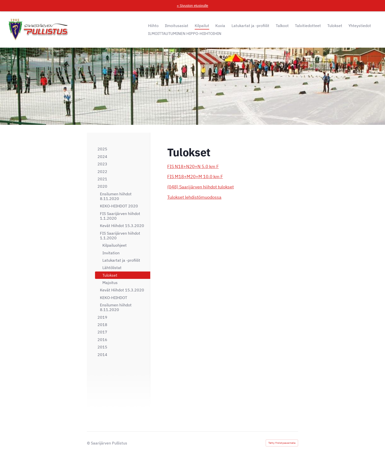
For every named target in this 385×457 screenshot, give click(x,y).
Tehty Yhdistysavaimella (281, 442)
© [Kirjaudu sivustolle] (89, 443)
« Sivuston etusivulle (192, 6)
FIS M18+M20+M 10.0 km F (195, 176)
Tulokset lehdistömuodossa (194, 197)
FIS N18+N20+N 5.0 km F (193, 166)
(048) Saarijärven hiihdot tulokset (200, 187)
